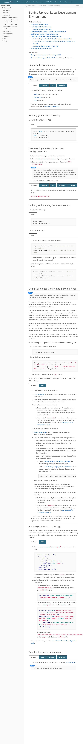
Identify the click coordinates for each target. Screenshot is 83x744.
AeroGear (9, 2)
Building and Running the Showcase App (44, 34)
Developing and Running (10, 17)
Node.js (36, 94)
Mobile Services (5, 5)
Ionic (35, 100)
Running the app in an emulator (41, 48)
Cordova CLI (38, 97)
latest (77, 5)
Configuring (6, 15)
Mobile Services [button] (38, 2)
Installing (6, 12)
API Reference (6, 36)
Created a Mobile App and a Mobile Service (45, 58)
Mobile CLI (5, 38)
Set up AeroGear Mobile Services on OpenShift (46, 55)
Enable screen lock (40, 432)
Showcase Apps (6, 31)
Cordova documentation (52, 106)
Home (18, 2)
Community (63, 2)
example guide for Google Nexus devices (57, 461)
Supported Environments (39, 24)
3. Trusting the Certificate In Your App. (46, 46)
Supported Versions (7, 34)
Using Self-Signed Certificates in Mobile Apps (46, 36)
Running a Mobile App (11, 24)
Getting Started (27, 2)
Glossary (4, 41)
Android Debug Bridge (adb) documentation (58, 467)
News (70, 2)
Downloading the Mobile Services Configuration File (48, 32)
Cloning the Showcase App (42, 29)
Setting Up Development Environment (11, 21)
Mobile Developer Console (9, 26)
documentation (71, 662)
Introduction (6, 10)
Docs (56, 2)
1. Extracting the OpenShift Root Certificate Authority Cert (52, 39)
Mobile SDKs (49, 2)
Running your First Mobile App (41, 27)
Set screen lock (39, 394)
